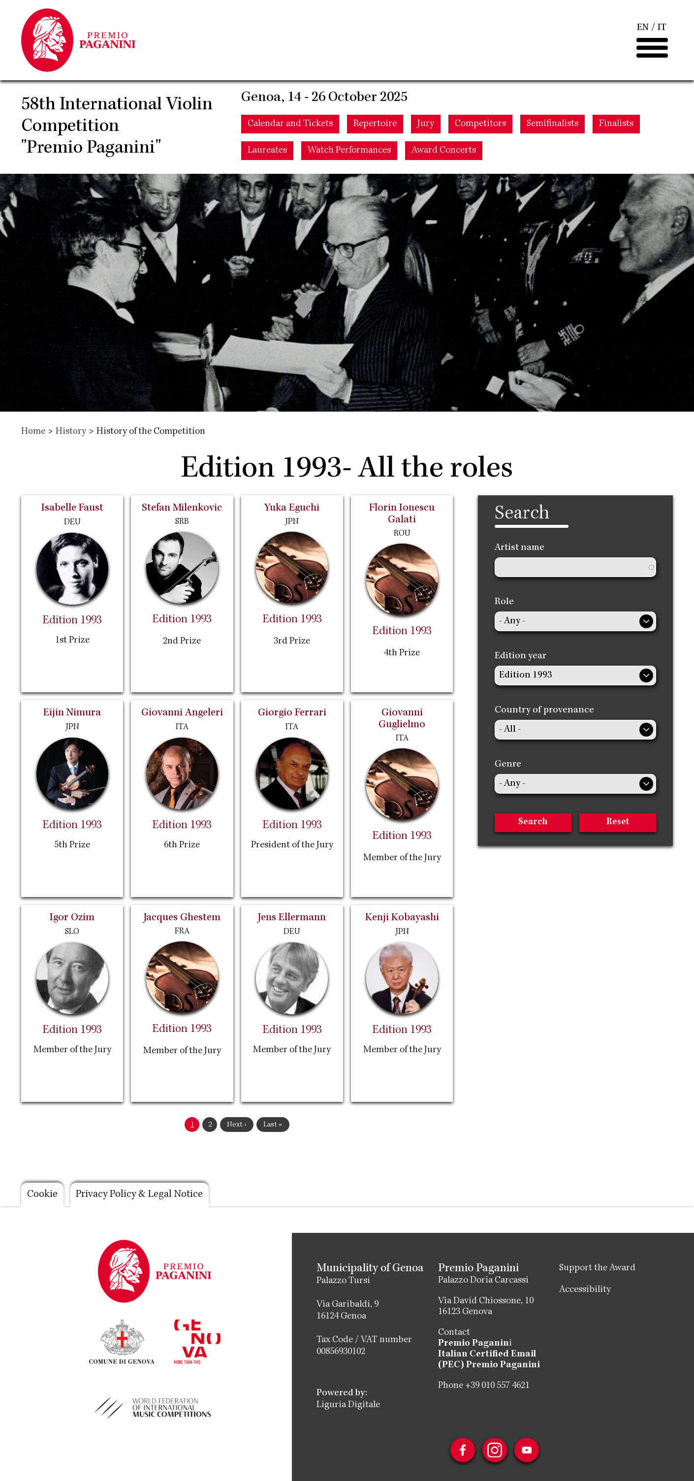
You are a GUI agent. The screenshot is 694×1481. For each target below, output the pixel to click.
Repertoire (375, 126)
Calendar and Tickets (290, 126)
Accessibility (585, 1290)
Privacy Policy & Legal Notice (141, 1195)
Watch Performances (349, 153)
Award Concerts (443, 153)
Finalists (616, 126)
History (71, 432)
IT (662, 29)
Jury (425, 126)
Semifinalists (552, 126)
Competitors (480, 126)
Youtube (527, 1450)
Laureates (267, 153)
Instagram (494, 1450)
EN (643, 29)
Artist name (519, 548)
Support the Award (597, 1268)
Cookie (42, 1195)
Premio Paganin (473, 1344)
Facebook (462, 1450)
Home (33, 432)
